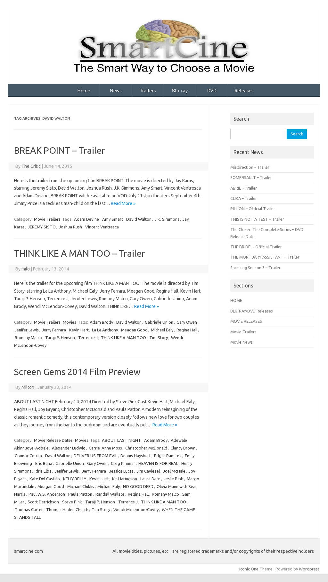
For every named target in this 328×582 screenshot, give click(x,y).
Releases (243, 90)
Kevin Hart (79, 330)
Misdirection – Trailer (249, 167)
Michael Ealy (162, 330)
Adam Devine (86, 219)
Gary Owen (186, 322)
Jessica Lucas (121, 471)
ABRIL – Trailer (243, 188)
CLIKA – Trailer (243, 198)
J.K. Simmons (167, 219)
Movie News (241, 342)
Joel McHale (174, 471)
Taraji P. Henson (60, 337)
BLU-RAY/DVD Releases (251, 311)
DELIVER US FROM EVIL (95, 455)
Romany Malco (28, 337)
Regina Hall (186, 330)
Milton (27, 387)
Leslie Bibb (174, 478)
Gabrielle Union (159, 322)
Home (83, 90)
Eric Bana (43, 463)
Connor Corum (28, 455)
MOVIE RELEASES (246, 321)
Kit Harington (124, 478)
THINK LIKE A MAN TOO (123, 337)
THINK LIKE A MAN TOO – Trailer (79, 253)
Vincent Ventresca (102, 227)
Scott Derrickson (43, 502)
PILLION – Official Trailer (252, 208)
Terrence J (88, 337)
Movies (69, 322)
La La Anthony (105, 330)
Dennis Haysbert (135, 455)
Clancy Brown (182, 448)
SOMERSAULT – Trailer (251, 177)
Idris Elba (43, 471)
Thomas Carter (29, 509)
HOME (236, 300)
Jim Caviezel (148, 471)
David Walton (139, 219)
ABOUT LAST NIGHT (121, 440)
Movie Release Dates (53, 440)
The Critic (31, 166)
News (116, 90)
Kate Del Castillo (44, 478)
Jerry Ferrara (54, 330)
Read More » (123, 203)
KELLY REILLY (74, 478)
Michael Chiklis (80, 486)
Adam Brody (101, 322)
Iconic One (248, 569)
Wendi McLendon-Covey (136, 509)
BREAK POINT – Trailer (59, 150)
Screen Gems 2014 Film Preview (77, 372)
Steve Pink (72, 502)
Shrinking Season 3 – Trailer (255, 267)
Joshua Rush (70, 227)
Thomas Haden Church (67, 509)
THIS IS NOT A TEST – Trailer (257, 219)
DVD (212, 90)
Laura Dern (150, 478)
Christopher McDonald (146, 448)
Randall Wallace (110, 494)
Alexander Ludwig (69, 448)
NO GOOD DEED (138, 486)
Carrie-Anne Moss (105, 448)
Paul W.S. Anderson (47, 494)
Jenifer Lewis (27, 330)
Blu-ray (180, 90)
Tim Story (158, 337)
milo (25, 268)
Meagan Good (134, 330)
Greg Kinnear (123, 463)
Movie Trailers (47, 219)
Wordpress (309, 569)
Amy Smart (112, 219)
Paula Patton (80, 494)
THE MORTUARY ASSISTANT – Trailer (264, 257)
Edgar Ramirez (168, 455)
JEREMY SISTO (42, 227)
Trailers (148, 90)
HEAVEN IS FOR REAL (158, 463)
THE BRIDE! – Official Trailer (256, 246)
